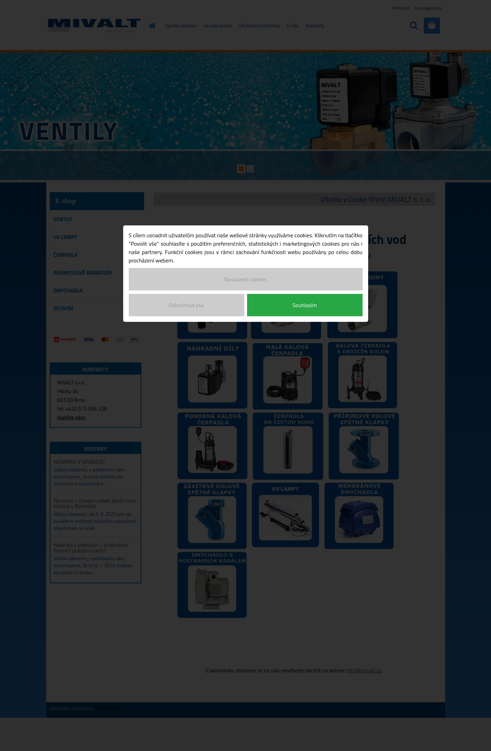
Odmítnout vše (186, 305)
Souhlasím (304, 305)
